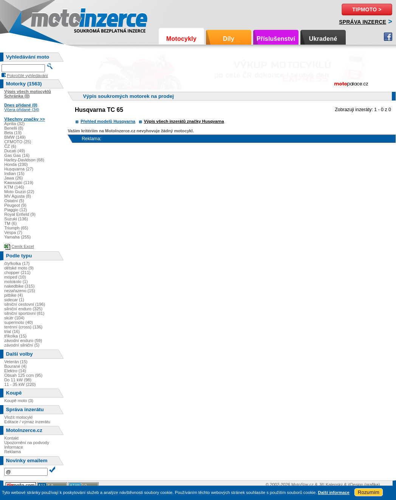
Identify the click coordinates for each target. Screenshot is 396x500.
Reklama (12, 451)
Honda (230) (16, 164)
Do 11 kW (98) (17, 380)
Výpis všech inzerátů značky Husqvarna (184, 121)
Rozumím (368, 492)
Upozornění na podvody (26, 442)
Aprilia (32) (14, 123)
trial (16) (12, 331)
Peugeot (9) (15, 205)
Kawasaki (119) (18, 182)
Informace (13, 447)
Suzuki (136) (16, 219)
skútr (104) (14, 318)
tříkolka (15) (15, 336)
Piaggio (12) (15, 209)
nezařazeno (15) (19, 290)
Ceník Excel (22, 246)
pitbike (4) (13, 295)
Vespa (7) (13, 232)
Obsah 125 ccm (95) (23, 375)
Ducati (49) (14, 151)
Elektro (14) (15, 370)
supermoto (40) (18, 322)
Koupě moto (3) (18, 400)
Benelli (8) (13, 128)
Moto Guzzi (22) (19, 191)
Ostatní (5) (14, 200)
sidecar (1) (14, 299)
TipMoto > (366, 9)
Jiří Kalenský (331, 484)
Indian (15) (14, 173)
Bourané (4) (15, 366)
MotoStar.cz (302, 484)
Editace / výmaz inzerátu (27, 422)
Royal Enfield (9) (20, 214)
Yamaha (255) (17, 237)
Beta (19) (13, 132)
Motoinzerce (46, 19)
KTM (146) (14, 187)
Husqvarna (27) (18, 169)
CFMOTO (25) (17, 141)
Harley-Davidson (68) (24, 160)
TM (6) (10, 223)
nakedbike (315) (19, 286)
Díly (228, 39)
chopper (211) (17, 272)
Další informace (333, 492)
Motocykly (181, 39)
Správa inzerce (362, 22)
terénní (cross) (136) (23, 327)
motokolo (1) (16, 281)
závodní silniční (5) (21, 345)
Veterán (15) (16, 361)
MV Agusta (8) (17, 196)
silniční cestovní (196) (24, 304)
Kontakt (11, 438)
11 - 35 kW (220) (20, 384)
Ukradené (323, 39)
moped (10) (15, 277)
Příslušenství (276, 39)
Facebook (388, 37)
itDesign (355, 484)
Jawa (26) (13, 178)
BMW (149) (15, 137)
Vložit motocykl (18, 417)
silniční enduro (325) (23, 309)
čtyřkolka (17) (16, 263)
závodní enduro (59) (23, 340)
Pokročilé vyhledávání (27, 75)
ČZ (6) (10, 146)
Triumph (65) (16, 228)
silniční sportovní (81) (24, 313)
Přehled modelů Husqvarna (107, 121)
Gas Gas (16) (16, 155)
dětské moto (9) (19, 268)
